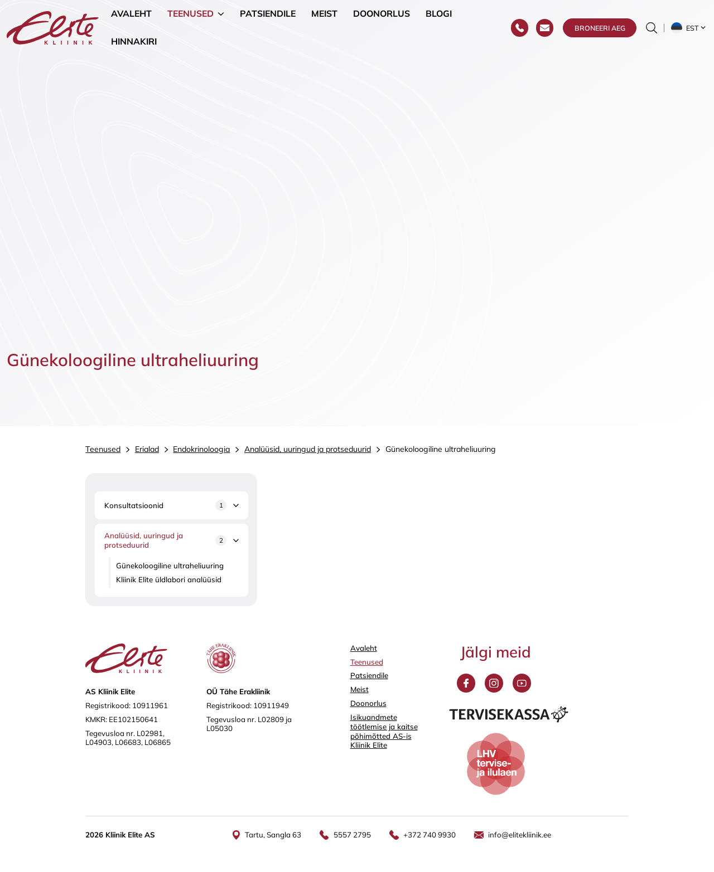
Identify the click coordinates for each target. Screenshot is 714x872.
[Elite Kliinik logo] (53, 27)
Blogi (439, 13)
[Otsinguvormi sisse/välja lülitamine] (651, 27)
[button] (689, 27)
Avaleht (131, 13)
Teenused (190, 13)
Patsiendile (268, 13)
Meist (324, 13)
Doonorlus (381, 13)
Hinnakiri (134, 41)
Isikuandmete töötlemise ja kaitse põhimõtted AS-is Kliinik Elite (384, 731)
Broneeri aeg (600, 27)
